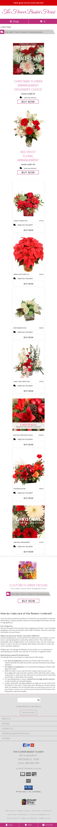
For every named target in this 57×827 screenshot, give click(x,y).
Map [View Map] (28, 824)
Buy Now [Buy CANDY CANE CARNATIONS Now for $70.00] (28, 391)
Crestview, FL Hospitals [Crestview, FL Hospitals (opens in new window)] (42, 811)
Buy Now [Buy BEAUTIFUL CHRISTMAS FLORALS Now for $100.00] (28, 444)
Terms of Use (44, 818)
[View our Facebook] (24, 746)
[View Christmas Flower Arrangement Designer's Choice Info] (28, 59)
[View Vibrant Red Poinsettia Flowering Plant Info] (28, 253)
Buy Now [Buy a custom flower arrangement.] (28, 601)
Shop (14, 21)
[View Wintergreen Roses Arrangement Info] (28, 307)
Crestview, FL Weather (16, 815)
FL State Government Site (39, 815)
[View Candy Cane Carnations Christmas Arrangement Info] (28, 361)
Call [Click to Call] (9, 824)
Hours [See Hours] (47, 824)
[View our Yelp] (32, 746)
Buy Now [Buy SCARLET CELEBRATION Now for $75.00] (28, 230)
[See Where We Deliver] (28, 712)
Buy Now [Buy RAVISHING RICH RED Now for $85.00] (28, 498)
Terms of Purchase (29, 818)
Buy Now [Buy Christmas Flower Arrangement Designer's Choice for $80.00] (28, 101)
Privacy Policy (13, 818)
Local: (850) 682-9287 (28, 763)
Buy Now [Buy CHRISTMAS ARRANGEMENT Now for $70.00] (28, 551)
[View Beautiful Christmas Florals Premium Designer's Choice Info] (28, 414)
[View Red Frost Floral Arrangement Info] (28, 130)
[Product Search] (28, 700)
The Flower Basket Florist (28, 12)
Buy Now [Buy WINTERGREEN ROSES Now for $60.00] (28, 337)
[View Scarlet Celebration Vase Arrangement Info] (28, 200)
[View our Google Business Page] (28, 746)
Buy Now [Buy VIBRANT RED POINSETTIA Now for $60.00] (28, 283)
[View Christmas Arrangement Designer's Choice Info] (28, 521)
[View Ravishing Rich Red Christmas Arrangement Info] (28, 468)
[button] (28, 788)
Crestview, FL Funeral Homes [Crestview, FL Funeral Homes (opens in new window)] (17, 811)
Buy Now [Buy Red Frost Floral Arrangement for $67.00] (28, 172)
